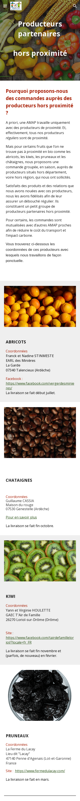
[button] (5, 6)
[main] (40, 40)
